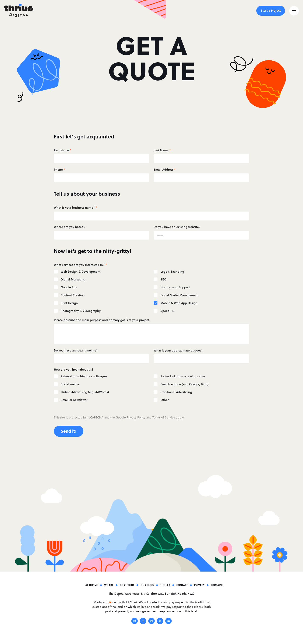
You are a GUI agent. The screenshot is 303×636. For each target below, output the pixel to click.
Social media (70, 384)
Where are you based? (69, 227)
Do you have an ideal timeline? (76, 350)
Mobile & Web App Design (179, 303)
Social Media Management (179, 295)
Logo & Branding (172, 271)
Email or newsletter (74, 400)
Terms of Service (163, 417)
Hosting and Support (175, 287)
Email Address (164, 169)
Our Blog (147, 585)
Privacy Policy (136, 417)
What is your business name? (75, 207)
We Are (109, 585)
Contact (182, 585)
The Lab (165, 585)
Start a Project (271, 10)
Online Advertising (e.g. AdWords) (85, 392)
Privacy (199, 585)
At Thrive (91, 585)
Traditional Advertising (176, 392)
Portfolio (127, 585)
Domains (217, 585)
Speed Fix (167, 311)
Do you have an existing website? (177, 227)
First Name (62, 150)
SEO (163, 279)
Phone (59, 169)
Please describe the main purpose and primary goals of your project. (102, 320)
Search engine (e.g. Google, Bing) (184, 384)
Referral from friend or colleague (84, 376)
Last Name (162, 150)
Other (164, 400)
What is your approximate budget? (178, 350)
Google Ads (69, 287)
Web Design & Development (80, 271)
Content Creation (73, 295)
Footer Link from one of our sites (182, 376)
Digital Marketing (73, 279)
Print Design (69, 303)
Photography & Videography (81, 311)
